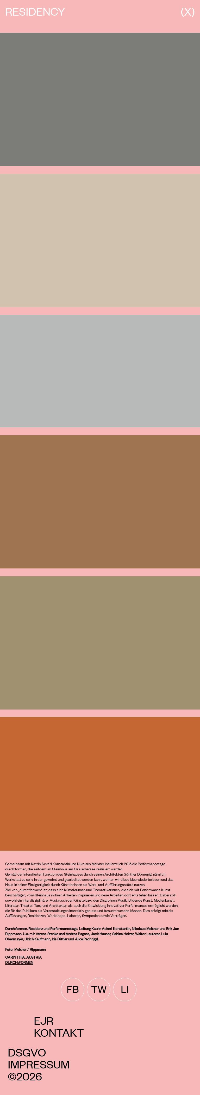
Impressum (39, 1064)
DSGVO (27, 1052)
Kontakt (59, 1032)
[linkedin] (124, 989)
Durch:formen (19, 962)
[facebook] (72, 989)
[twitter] (98, 989)
